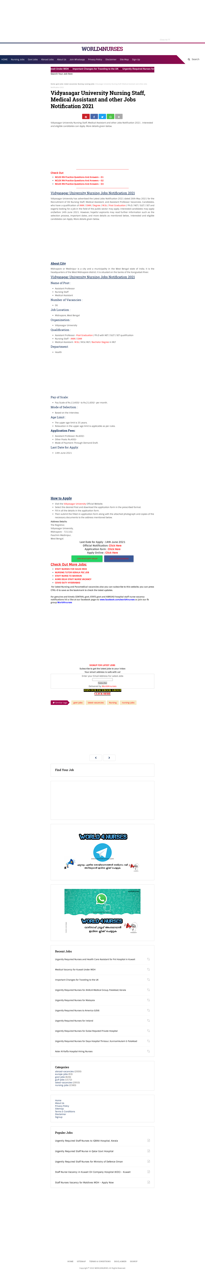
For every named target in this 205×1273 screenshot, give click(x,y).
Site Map (124, 59)
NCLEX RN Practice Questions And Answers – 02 (79, 181)
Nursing (81, 84)
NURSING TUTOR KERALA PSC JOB (72, 573)
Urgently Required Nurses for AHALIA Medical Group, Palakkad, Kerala (90, 991)
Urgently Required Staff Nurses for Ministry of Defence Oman (89, 1162)
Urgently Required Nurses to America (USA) (77, 1011)
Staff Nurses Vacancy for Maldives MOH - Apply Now (84, 1183)
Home (53, 84)
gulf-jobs (59, 1081)
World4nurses (109, 687)
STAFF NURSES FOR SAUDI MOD (71, 570)
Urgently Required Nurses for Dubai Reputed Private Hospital (86, 1032)
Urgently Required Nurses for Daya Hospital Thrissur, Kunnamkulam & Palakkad (96, 1042)
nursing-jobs (89, 84)
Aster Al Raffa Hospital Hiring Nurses (74, 1052)
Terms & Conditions (65, 1112)
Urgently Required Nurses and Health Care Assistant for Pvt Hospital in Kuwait (95, 960)
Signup (58, 1118)
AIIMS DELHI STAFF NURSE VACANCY (73, 580)
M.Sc (104, 206)
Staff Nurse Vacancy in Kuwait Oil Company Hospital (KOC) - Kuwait (93, 1173)
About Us (59, 1104)
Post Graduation (117, 206)
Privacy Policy (62, 1107)
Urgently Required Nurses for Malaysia (75, 1001)
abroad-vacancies (64, 1072)
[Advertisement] (102, 21)
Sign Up (136, 59)
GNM (88, 206)
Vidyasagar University (75, 505)
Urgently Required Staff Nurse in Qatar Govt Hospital (84, 1152)
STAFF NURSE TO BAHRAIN (68, 577)
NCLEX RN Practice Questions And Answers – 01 (79, 178)
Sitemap (59, 1110)
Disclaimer (110, 59)
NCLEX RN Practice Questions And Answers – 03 (79, 185)
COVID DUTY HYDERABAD (67, 584)
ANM (81, 206)
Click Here (115, 546)
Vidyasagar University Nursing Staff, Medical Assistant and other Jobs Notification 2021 (98, 99)
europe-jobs (61, 1075)
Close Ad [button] (165, 39)
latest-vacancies (70, 84)
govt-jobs (59, 84)
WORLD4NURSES (102, 48)
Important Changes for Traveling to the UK (101, 69)
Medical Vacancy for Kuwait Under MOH (52, 69)
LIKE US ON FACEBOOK (119, 560)
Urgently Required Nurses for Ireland (74, 1022)
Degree (96, 206)
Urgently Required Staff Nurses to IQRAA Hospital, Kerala (86, 1142)
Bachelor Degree (100, 343)
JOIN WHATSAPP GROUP (87, 560)
